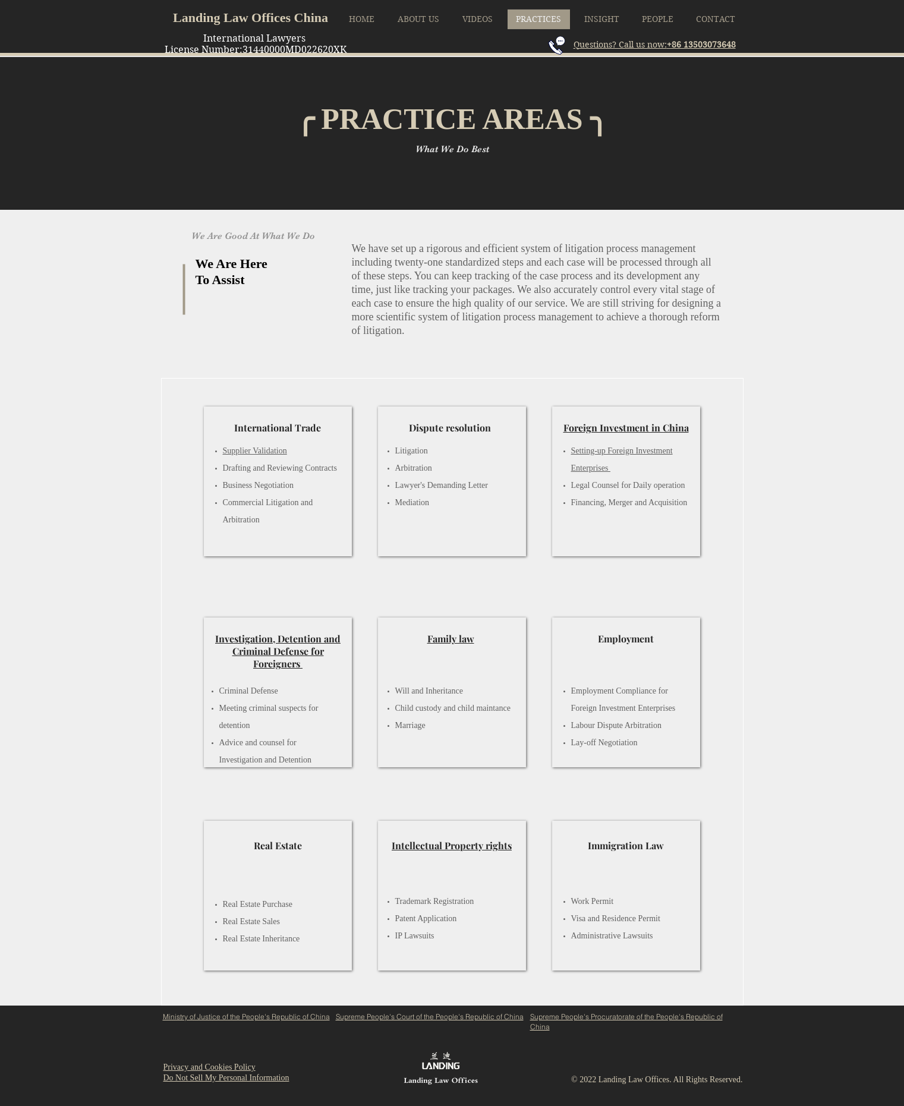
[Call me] (556, 45)
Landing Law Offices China (250, 17)
